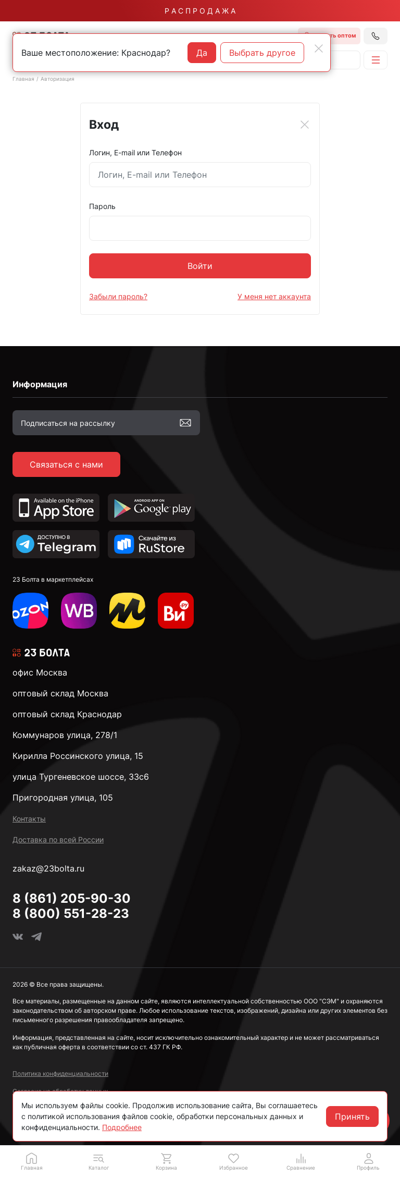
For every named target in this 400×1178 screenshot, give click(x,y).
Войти (200, 266)
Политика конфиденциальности (60, 1073)
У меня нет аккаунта (274, 296)
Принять (352, 1116)
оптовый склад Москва (60, 693)
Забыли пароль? (118, 296)
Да (201, 52)
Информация (39, 384)
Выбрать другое (262, 52)
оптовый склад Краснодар (67, 714)
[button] (98, 1161)
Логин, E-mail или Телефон (135, 152)
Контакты (29, 818)
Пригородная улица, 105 (62, 797)
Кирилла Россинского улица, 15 (77, 756)
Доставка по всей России (58, 839)
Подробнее (122, 1127)
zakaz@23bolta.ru (48, 868)
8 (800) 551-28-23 (70, 913)
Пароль (102, 206)
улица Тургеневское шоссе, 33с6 (80, 776)
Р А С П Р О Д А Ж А (200, 10)
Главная (23, 79)
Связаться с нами (66, 464)
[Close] (304, 124)
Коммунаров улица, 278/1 (64, 735)
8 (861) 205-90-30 (71, 898)
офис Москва (39, 672)
